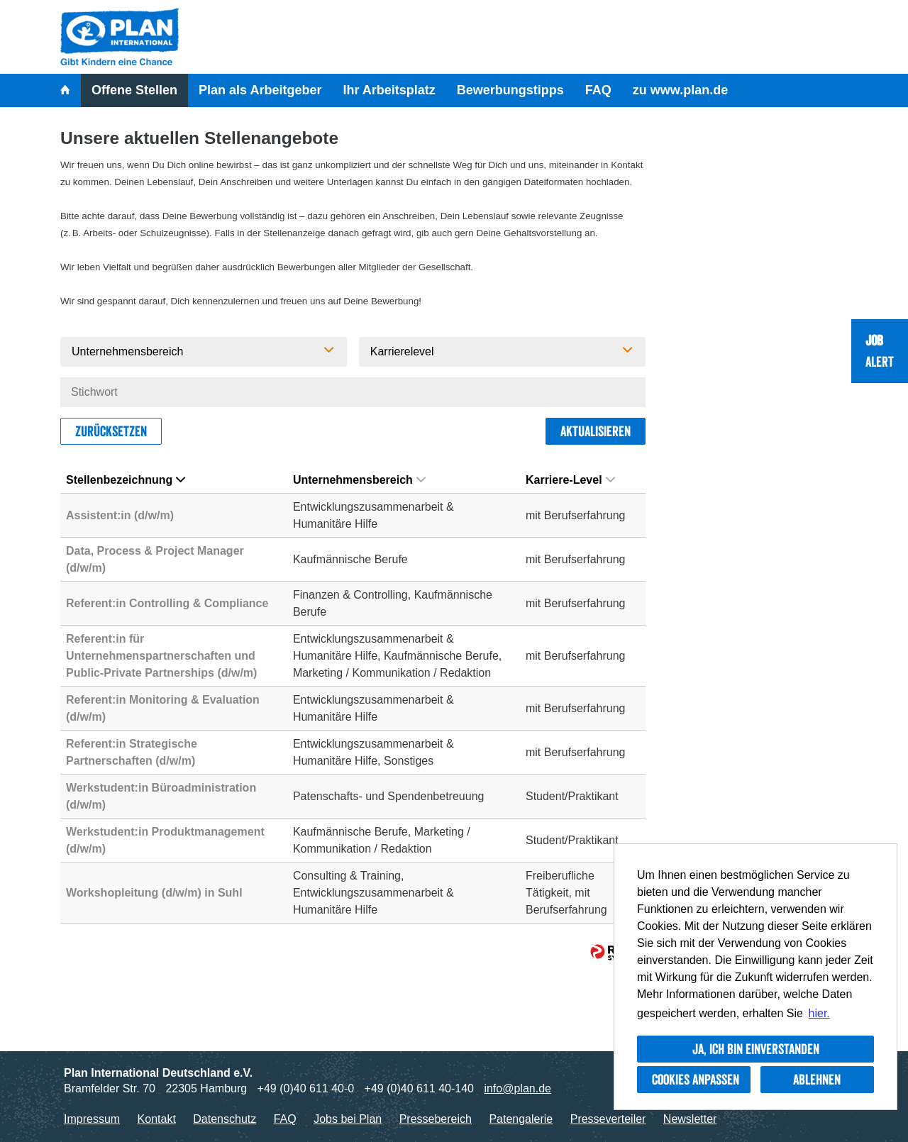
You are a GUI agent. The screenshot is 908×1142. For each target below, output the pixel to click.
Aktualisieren (595, 431)
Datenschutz (224, 1119)
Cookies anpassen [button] (695, 1079)
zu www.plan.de (680, 90)
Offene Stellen (134, 90)
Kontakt (157, 1119)
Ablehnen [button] (817, 1079)
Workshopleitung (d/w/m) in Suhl (154, 893)
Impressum (92, 1119)
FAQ (598, 90)
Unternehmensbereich (359, 480)
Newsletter (690, 1119)
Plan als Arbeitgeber (260, 90)
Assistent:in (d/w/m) (120, 515)
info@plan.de (517, 1088)
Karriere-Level (570, 480)
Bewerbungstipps (510, 90)
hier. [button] (819, 1013)
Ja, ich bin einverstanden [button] (755, 1049)
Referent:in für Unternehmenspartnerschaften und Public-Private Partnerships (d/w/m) (161, 656)
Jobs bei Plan (348, 1119)
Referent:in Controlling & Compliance (167, 603)
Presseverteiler (608, 1119)
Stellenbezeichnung (125, 480)
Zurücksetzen (111, 431)
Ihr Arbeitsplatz (389, 90)
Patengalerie (521, 1119)
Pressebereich (435, 1119)
